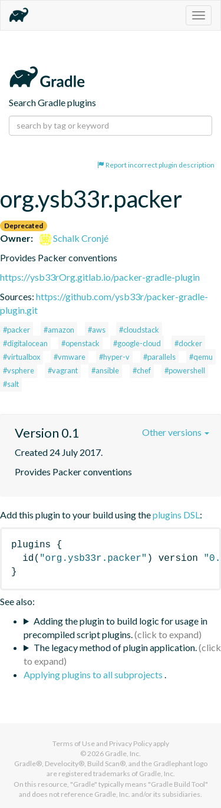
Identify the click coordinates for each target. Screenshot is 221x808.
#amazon (59, 329)
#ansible (105, 370)
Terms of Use (73, 743)
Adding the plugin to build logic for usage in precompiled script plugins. (115, 627)
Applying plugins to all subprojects (94, 674)
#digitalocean (25, 343)
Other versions (175, 432)
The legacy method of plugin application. (115, 647)
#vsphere (18, 370)
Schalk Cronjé (73, 238)
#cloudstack (139, 329)
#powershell (184, 370)
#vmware (69, 357)
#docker (188, 343)
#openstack (80, 343)
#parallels (159, 357)
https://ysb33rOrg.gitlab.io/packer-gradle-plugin (100, 277)
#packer (16, 329)
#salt (11, 384)
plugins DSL (176, 514)
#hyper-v (114, 357)
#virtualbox (21, 357)
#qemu (201, 357)
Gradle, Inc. (123, 753)
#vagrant (63, 370)
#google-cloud (137, 343)
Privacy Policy (130, 743)
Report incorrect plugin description (156, 164)
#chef (142, 370)
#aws (96, 329)
